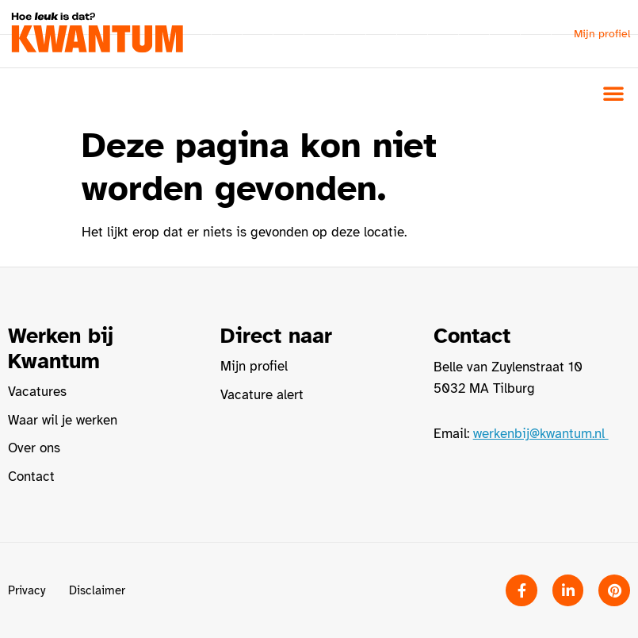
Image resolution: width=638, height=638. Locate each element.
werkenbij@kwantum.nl (541, 433)
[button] (613, 93)
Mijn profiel (602, 33)
